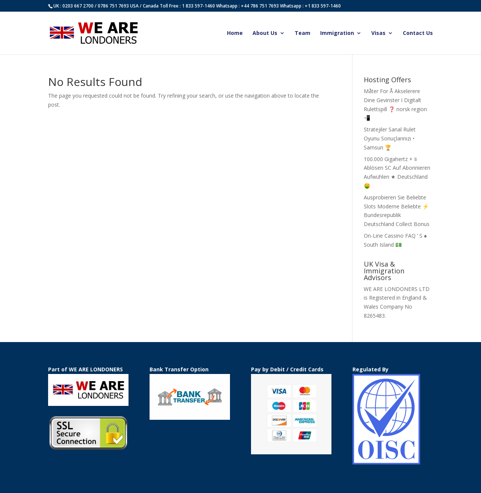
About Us (265, 33)
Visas (378, 33)
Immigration (337, 33)
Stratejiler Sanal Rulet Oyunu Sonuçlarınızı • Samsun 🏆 (390, 138)
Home (235, 33)
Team (302, 33)
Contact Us (418, 33)
